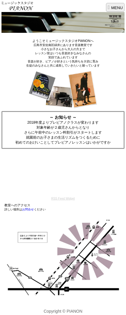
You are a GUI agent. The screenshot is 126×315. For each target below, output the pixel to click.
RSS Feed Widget (63, 198)
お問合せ (28, 209)
